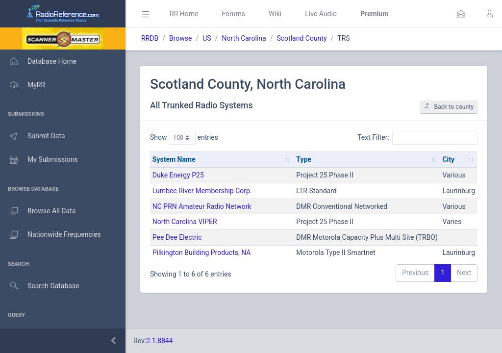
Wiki (275, 14)
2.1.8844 (159, 341)
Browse (180, 38)
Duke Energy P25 (178, 175)
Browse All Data (37, 211)
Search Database (39, 286)
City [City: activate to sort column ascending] (448, 159)
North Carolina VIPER (184, 222)
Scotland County (301, 38)
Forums (233, 14)
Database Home (38, 61)
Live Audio (321, 14)
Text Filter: (417, 138)
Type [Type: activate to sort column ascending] (303, 159)
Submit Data (32, 136)
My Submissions (39, 159)
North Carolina (244, 38)
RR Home (184, 14)
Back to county (449, 106)
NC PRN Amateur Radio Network (201, 206)
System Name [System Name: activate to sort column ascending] (174, 159)
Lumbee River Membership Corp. (202, 191)
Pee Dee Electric (177, 237)
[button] (461, 14)
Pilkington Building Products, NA (201, 252)
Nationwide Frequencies (50, 234)
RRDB (149, 38)
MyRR (22, 84)
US (206, 38)
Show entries (184, 138)
